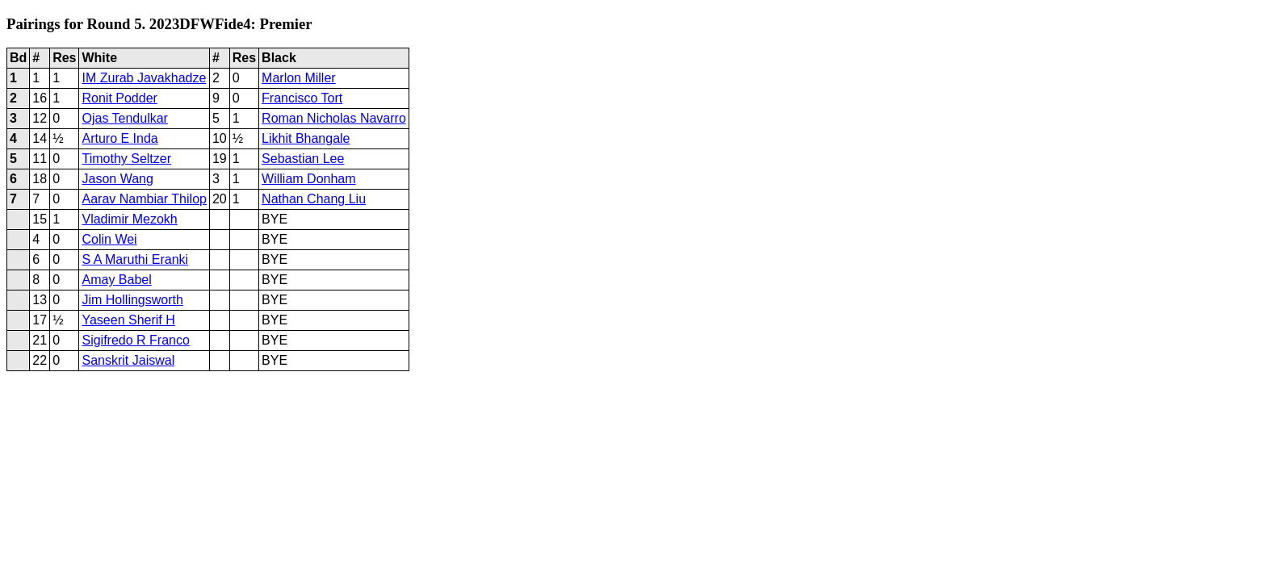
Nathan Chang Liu (314, 199)
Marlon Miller (299, 78)
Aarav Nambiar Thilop (144, 199)
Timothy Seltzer (126, 158)
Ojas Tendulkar (124, 118)
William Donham (308, 179)
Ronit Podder (119, 98)
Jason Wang (117, 179)
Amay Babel (116, 279)
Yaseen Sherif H (128, 320)
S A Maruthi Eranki (135, 259)
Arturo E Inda (119, 138)
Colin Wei (109, 239)
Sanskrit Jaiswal (128, 360)
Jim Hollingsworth (132, 300)
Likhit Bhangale (306, 138)
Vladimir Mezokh (129, 219)
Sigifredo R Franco (135, 340)
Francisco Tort (302, 98)
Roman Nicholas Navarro (334, 118)
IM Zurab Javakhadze (144, 78)
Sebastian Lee (303, 158)
